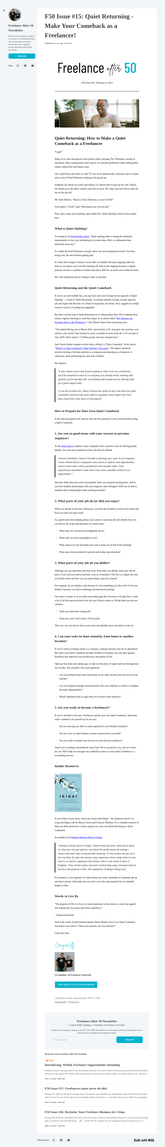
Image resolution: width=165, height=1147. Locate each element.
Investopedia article (80, 236)
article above (67, 446)
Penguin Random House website (86, 837)
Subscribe (21, 56)
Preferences (73, 1002)
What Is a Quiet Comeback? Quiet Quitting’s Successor (82, 348)
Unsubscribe (61, 1002)
